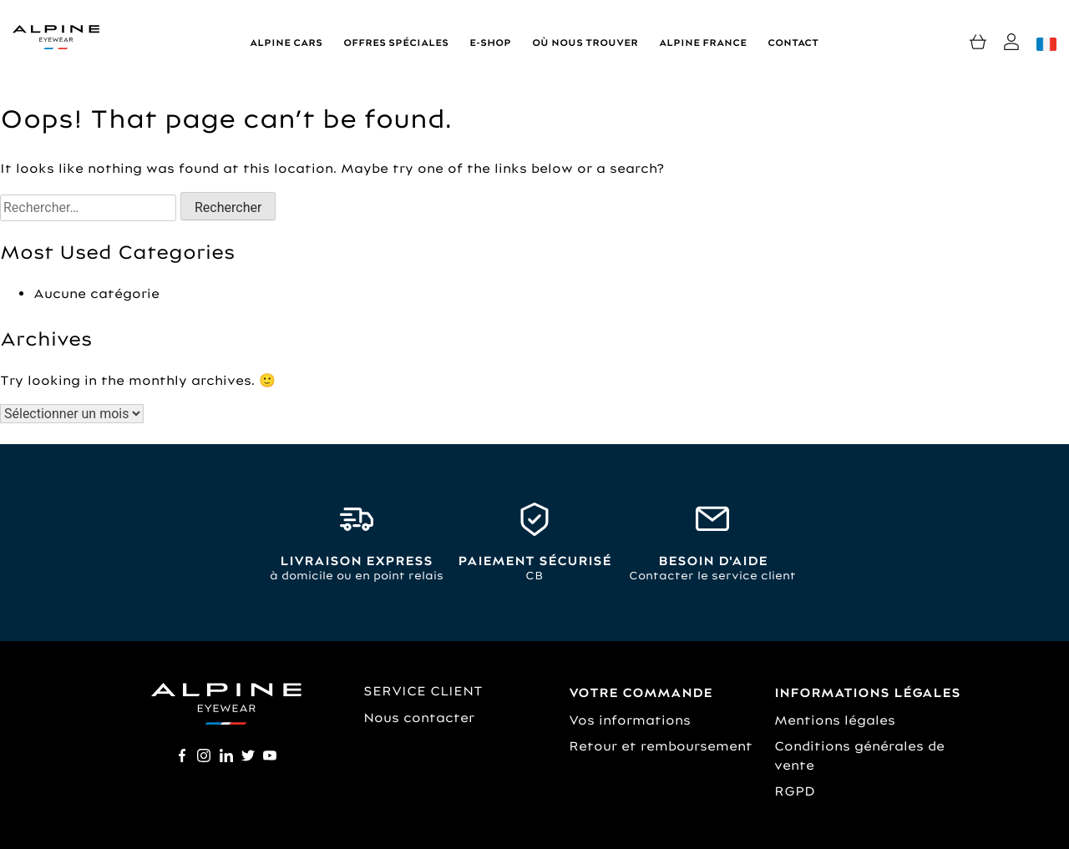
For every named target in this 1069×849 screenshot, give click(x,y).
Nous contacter (418, 717)
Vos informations (630, 720)
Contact (793, 42)
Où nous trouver (585, 42)
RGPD (794, 791)
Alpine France (703, 42)
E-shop (490, 42)
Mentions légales (834, 720)
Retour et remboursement (660, 746)
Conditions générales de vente (859, 755)
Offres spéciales (395, 42)
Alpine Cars (286, 42)
